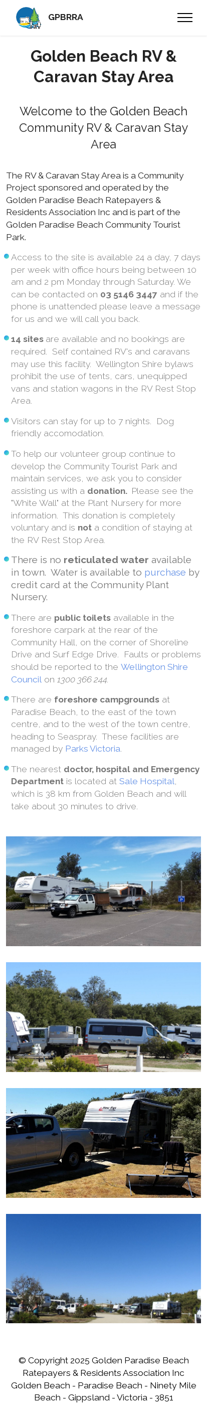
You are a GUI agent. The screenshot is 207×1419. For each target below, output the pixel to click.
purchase (165, 572)
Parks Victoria (92, 749)
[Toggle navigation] (185, 18)
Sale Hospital (146, 781)
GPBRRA (65, 17)
